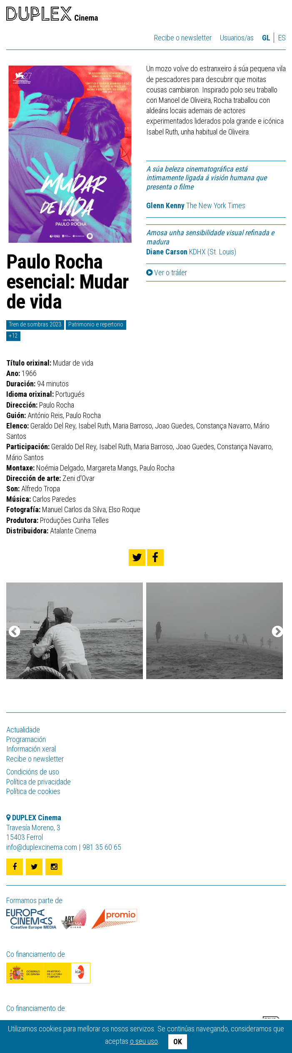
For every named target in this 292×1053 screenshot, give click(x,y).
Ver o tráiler (166, 273)
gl (266, 37)
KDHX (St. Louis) (191, 251)
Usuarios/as (237, 37)
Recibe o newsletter (183, 37)
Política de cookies (33, 791)
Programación (26, 739)
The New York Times (195, 205)
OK (177, 1041)
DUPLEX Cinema (52, 15)
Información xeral (31, 748)
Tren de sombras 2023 (35, 324)
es (282, 37)
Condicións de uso (32, 771)
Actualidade (23, 729)
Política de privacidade (38, 781)
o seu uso (144, 1041)
